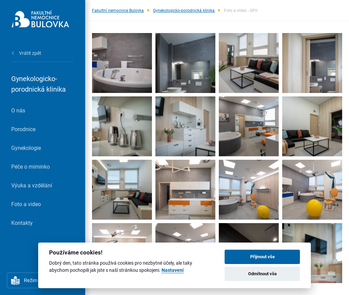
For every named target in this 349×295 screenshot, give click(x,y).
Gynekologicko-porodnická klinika (184, 10)
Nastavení (173, 270)
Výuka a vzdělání (31, 185)
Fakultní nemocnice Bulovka (118, 10)
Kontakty (22, 222)
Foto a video (26, 203)
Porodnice (23, 129)
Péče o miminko (30, 166)
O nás (18, 110)
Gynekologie (26, 147)
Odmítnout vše (262, 273)
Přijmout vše (262, 256)
